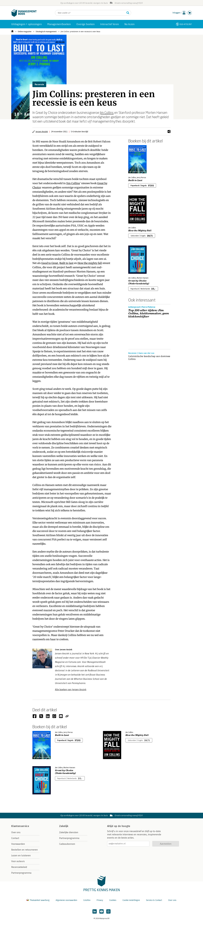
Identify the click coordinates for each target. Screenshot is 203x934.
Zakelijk (63, 826)
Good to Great (49, 263)
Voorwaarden (18, 844)
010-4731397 (186, 24)
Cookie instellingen (131, 900)
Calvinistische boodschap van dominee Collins (149, 357)
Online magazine (24, 31)
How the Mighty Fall (139, 230)
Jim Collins (107, 112)
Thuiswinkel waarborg (38, 900)
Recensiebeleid (19, 867)
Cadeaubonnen (67, 844)
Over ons (15, 832)
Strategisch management (46, 31)
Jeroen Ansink (42, 131)
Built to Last (135, 180)
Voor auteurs (18, 861)
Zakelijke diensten (68, 832)
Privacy (100, 900)
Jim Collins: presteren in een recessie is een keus (80, 31)
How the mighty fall (90, 263)
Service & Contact (154, 900)
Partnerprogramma (21, 873)
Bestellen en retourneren (24, 849)
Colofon (86, 900)
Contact (15, 838)
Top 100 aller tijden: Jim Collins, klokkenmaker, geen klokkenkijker (148, 313)
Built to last (66, 263)
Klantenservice (20, 826)
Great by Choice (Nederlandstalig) (138, 282)
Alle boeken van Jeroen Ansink (70, 689)
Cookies (112, 900)
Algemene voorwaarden (66, 900)
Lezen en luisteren (21, 855)
